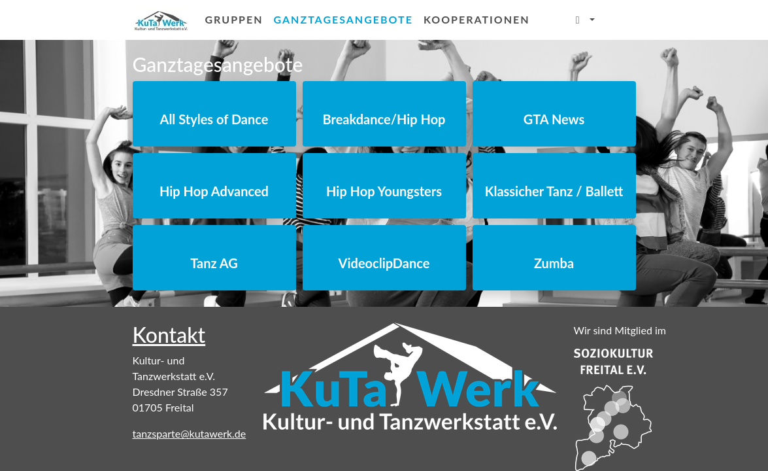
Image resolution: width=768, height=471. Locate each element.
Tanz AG (214, 263)
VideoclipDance (384, 263)
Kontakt (169, 334)
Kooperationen (477, 19)
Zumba (554, 263)
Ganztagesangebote (346, 18)
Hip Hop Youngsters (384, 191)
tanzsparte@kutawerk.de (189, 433)
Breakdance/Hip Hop (384, 119)
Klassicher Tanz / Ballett (554, 191)
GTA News (554, 119)
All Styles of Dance (214, 119)
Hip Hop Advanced (214, 191)
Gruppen (234, 19)
